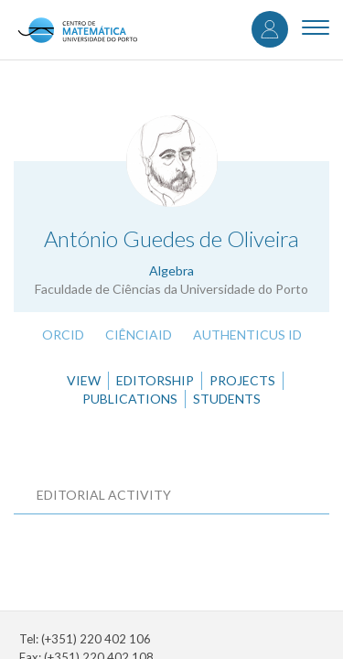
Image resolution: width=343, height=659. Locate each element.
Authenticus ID (247, 334)
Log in (270, 29)
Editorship (155, 380)
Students (227, 398)
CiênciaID (138, 334)
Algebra (171, 270)
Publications (129, 398)
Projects (242, 380)
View (84, 380)
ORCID (63, 334)
